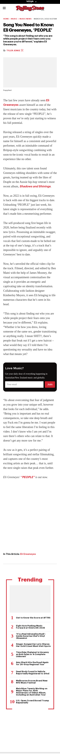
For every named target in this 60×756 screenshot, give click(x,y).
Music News (26, 19)
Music (14, 19)
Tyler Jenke (14, 50)
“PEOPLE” (28, 477)
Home (6, 19)
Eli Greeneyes (28, 554)
